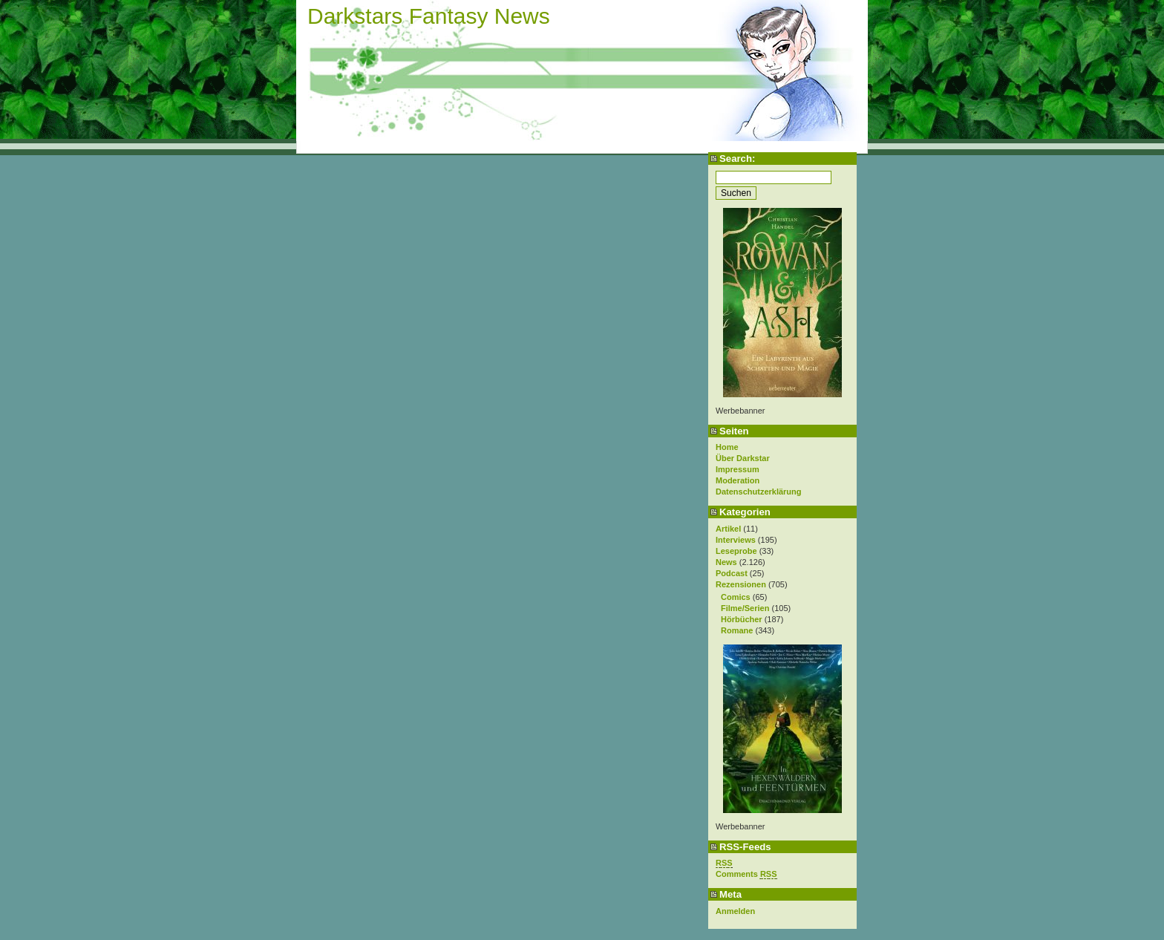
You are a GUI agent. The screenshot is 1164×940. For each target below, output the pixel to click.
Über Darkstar (743, 458)
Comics (736, 597)
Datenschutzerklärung (759, 491)
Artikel (728, 528)
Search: (737, 158)
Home (727, 447)
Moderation (737, 480)
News (726, 562)
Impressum (737, 469)
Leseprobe (736, 550)
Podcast (732, 573)
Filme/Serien (745, 608)
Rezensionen (741, 584)
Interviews (736, 539)
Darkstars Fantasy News (428, 16)
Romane (737, 630)
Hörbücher (741, 619)
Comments (746, 874)
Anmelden (735, 911)
